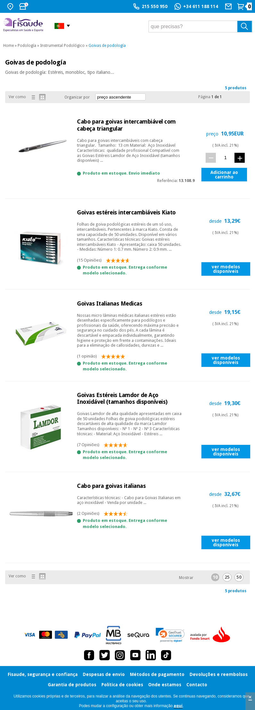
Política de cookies (122, 684)
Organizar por (77, 97)
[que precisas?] (200, 26)
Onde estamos (164, 684)
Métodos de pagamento (157, 674)
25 (227, 577)
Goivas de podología (107, 45)
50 (239, 577)
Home (8, 45)
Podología (27, 45)
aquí (178, 706)
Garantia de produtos (72, 684)
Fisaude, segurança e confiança (43, 674)
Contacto (196, 684)
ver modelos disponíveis (226, 269)
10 (215, 577)
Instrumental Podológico (62, 45)
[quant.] (225, 157)
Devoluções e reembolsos (219, 674)
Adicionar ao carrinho (224, 174)
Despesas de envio (104, 674)
